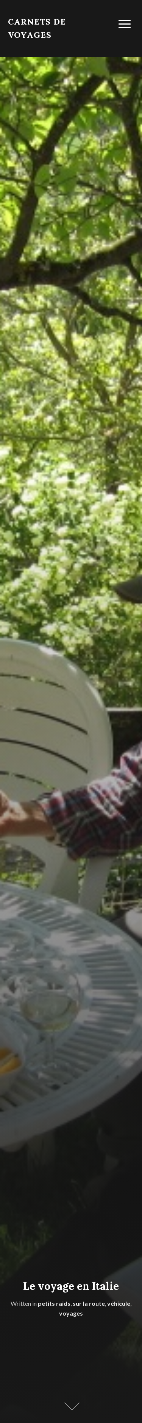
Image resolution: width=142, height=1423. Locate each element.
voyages (71, 1313)
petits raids (54, 1303)
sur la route (89, 1303)
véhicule (118, 1303)
